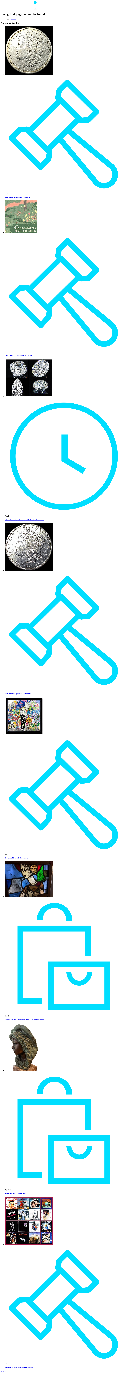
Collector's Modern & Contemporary (17, 858)
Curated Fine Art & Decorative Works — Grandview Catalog (25, 1020)
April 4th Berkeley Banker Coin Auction (18, 197)
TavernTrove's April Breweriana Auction (18, 355)
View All (3, 1371)
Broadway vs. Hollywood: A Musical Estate (19, 1367)
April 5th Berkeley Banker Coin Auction (18, 694)
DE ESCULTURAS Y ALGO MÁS (16, 1193)
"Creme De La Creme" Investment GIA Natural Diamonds (24, 520)
